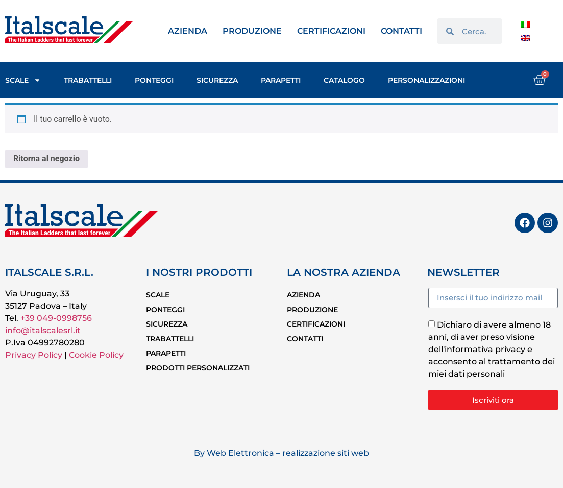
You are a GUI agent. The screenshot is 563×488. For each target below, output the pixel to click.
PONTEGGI (154, 80)
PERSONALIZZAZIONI (426, 80)
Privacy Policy (33, 355)
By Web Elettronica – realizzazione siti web (281, 453)
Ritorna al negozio (46, 159)
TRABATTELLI (88, 80)
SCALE (23, 80)
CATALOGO (344, 80)
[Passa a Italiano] (525, 24)
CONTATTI (401, 31)
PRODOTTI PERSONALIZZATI (198, 355)
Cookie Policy (96, 355)
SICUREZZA (217, 80)
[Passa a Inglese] (525, 38)
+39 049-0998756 (56, 318)
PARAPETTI (281, 80)
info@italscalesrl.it (43, 330)
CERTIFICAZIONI (331, 31)
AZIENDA (187, 31)
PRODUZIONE (252, 31)
